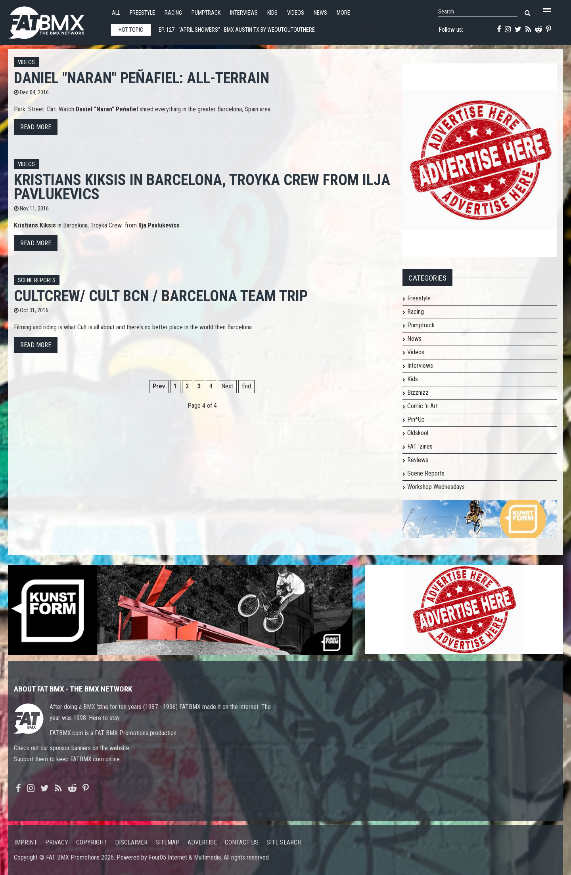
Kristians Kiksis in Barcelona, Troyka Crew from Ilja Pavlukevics (202, 187)
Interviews (244, 13)
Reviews (417, 460)
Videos (295, 13)
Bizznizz (418, 392)
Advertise (202, 842)
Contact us (242, 842)
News (320, 13)
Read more (35, 127)
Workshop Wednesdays (436, 487)
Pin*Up (416, 419)
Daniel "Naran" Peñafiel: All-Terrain (141, 78)
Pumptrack (206, 13)
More (343, 13)
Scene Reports (37, 280)
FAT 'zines (420, 446)
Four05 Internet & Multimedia (185, 857)
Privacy (56, 842)
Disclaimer (131, 842)
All (116, 13)
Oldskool (417, 433)
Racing (173, 13)
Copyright (91, 842)
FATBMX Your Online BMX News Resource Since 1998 (55, 20)
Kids (272, 13)
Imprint (25, 842)
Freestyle (142, 13)
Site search (283, 842)
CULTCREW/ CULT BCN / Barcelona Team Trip (161, 296)
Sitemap (167, 842)
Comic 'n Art (422, 406)
